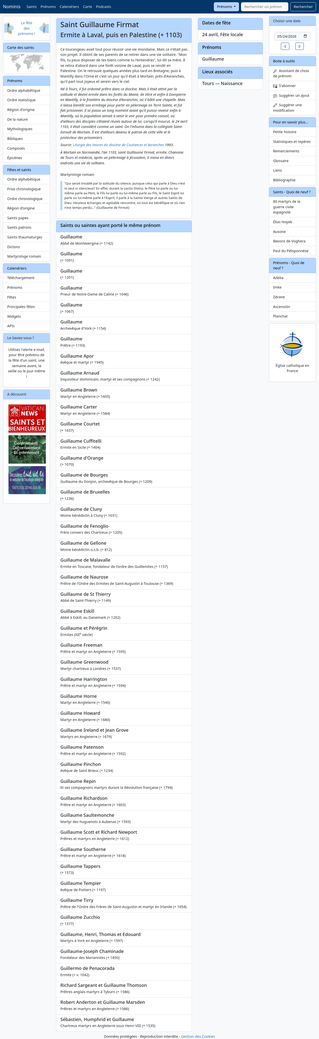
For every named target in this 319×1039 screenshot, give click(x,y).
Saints (31, 6)
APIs (11, 325)
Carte (87, 6)
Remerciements (286, 151)
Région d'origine (21, 109)
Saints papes (17, 217)
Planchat (280, 316)
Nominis (11, 6)
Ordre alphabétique (23, 90)
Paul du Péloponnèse (291, 250)
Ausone (279, 231)
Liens (277, 170)
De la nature (17, 119)
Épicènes (14, 157)
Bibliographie (284, 180)
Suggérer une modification (287, 108)
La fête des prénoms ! (26, 28)
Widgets (14, 316)
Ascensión (281, 306)
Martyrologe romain (24, 256)
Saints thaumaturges (24, 237)
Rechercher (303, 6)
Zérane (279, 297)
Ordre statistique (21, 100)
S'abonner (284, 85)
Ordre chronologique (25, 198)
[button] (285, 46)
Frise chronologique (24, 189)
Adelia (278, 277)
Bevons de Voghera (289, 241)
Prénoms (48, 6)
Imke (277, 287)
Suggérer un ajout (291, 95)
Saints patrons (19, 227)
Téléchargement (20, 277)
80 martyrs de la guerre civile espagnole (286, 206)
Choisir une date (287, 20)
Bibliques (15, 138)
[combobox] (264, 6)
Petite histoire (285, 131)
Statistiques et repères (292, 141)
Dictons (13, 246)
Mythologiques (19, 128)
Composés (16, 148)
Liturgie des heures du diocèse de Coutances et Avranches (118, 144)
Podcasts (103, 6)
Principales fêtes (21, 306)
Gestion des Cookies (198, 1036)
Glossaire (281, 160)
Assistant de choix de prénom (291, 73)
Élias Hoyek (282, 221)
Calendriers (69, 6)
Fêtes (11, 297)
